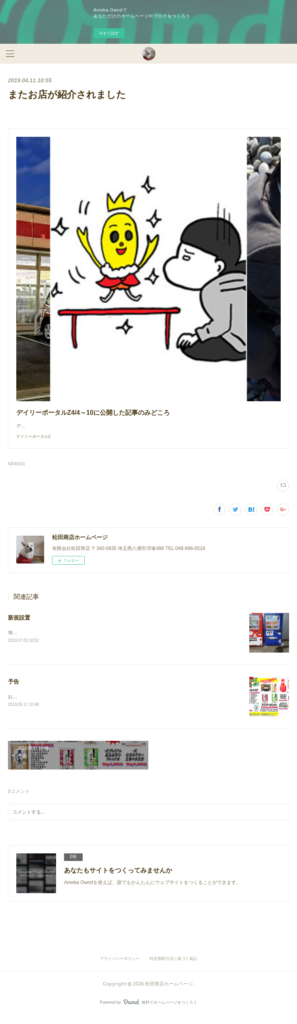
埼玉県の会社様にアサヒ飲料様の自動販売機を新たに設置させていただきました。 (96, 640)
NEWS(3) (16, 472)
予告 (13, 689)
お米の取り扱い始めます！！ (39, 704)
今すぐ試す (109, 33)
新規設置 (19, 625)
